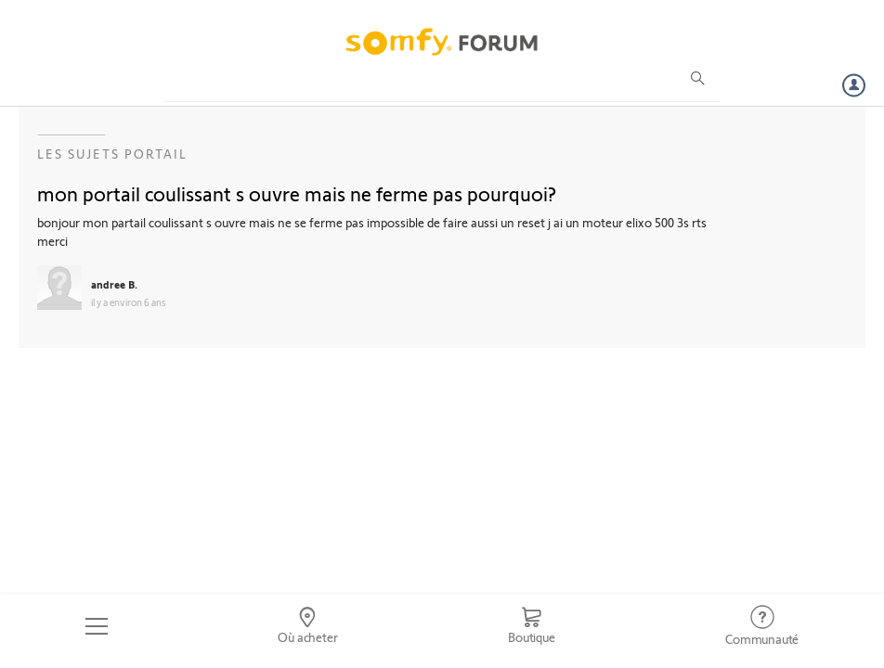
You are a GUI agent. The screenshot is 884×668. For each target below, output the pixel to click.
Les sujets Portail (112, 153)
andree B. (114, 283)
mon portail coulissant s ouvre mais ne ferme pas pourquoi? (296, 193)
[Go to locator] (308, 626)
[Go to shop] (531, 626)
